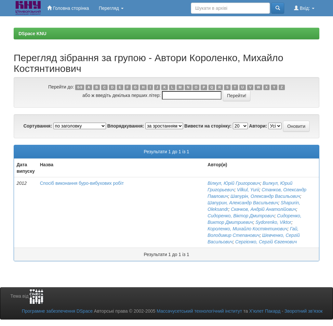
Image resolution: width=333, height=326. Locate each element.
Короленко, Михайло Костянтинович (247, 228)
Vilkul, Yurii (248, 189)
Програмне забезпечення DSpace (57, 311)
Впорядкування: (125, 126)
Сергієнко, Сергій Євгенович (266, 241)
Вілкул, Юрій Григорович (233, 183)
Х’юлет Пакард (264, 311)
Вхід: (304, 8)
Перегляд (111, 8)
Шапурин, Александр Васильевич (242, 202)
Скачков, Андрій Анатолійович (263, 209)
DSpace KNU (33, 33)
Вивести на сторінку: (208, 126)
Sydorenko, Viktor (273, 222)
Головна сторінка (68, 8)
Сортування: (37, 126)
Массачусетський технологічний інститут (199, 311)
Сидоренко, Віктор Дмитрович (240, 215)
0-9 (79, 87)
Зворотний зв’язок (304, 311)
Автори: (258, 126)
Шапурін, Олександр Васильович (265, 196)
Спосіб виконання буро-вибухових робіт (82, 183)
